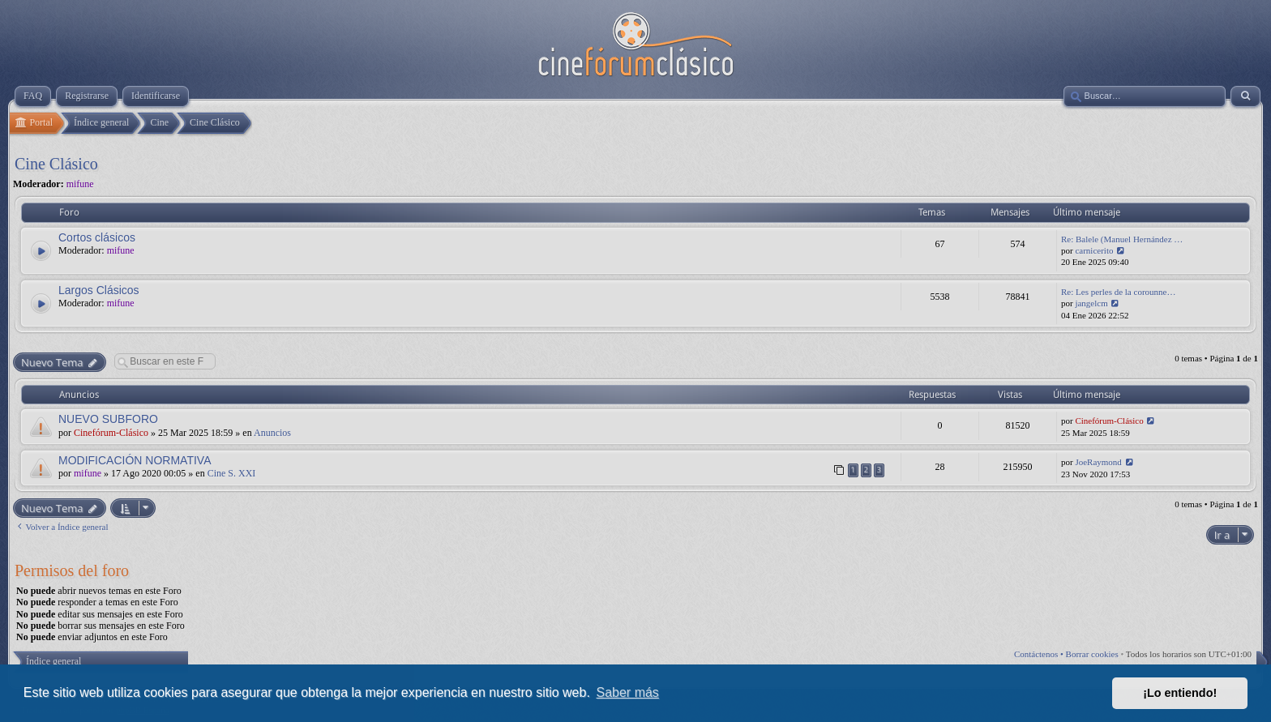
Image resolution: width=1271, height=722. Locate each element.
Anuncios (272, 432)
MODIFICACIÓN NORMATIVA (134, 460)
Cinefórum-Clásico (111, 432)
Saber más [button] (628, 692)
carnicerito (1094, 250)
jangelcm (1091, 303)
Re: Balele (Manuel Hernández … (1122, 239)
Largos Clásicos (98, 290)
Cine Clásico (56, 164)
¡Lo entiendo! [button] (1180, 692)
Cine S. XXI (232, 473)
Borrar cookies (1092, 654)
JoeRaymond (1098, 462)
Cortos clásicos (96, 237)
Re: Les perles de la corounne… (1118, 292)
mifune (80, 184)
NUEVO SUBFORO (108, 418)
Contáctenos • (1040, 654)
